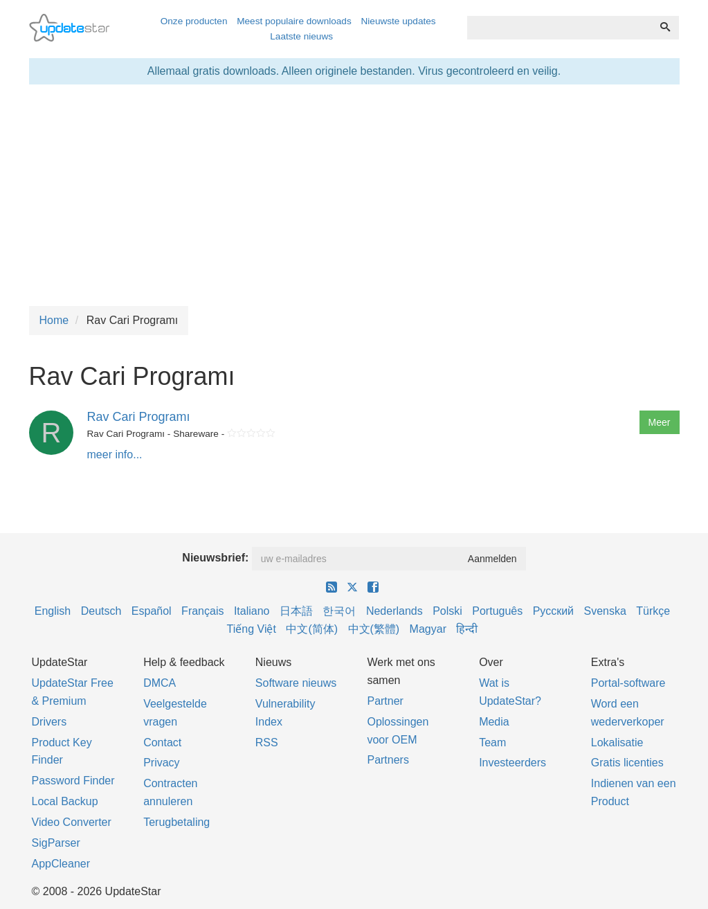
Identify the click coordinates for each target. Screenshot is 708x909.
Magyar (428, 629)
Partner (385, 701)
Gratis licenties (627, 762)
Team (492, 742)
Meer (659, 422)
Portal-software (628, 683)
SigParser (56, 843)
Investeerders (512, 762)
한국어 (339, 611)
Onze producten (194, 21)
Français (202, 611)
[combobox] (559, 27)
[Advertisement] (354, 195)
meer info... (115, 454)
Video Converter (71, 822)
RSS (266, 742)
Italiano (252, 611)
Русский (553, 611)
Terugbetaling (176, 822)
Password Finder (73, 780)
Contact (162, 742)
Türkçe (653, 611)
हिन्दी (467, 629)
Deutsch (101, 611)
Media (494, 722)
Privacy (161, 762)
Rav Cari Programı (138, 417)
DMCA (159, 683)
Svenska (605, 611)
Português (497, 611)
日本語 (296, 611)
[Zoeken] (665, 27)
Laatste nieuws (301, 36)
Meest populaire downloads (294, 21)
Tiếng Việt (251, 629)
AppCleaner (61, 864)
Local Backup (65, 801)
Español (151, 611)
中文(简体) (312, 629)
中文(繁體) (374, 629)
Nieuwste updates (398, 21)
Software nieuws (295, 683)
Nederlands (394, 611)
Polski (447, 611)
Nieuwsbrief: (215, 558)
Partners (387, 760)
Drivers (49, 722)
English (53, 611)
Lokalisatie (617, 742)
